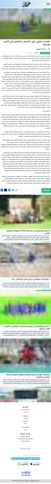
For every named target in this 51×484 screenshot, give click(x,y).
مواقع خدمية (25, 441)
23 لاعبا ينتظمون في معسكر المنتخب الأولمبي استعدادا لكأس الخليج (27, 328)
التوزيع (25, 421)
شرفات (25, 412)
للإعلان (25, 418)
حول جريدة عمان (25, 449)
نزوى (25, 430)
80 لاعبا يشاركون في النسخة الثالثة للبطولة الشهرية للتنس (28, 232)
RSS (25, 423)
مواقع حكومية (25, 436)
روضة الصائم (26, 409)
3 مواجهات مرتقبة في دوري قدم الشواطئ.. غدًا (31, 279)
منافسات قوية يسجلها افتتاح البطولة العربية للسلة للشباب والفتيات (28, 376)
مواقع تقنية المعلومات (25, 439)
